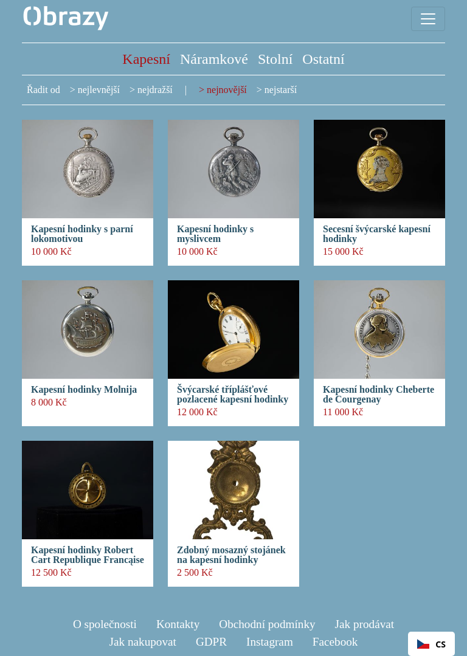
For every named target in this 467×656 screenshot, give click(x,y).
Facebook (335, 641)
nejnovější (227, 90)
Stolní (275, 59)
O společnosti (105, 624)
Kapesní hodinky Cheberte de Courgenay (378, 394)
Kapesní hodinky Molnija (84, 390)
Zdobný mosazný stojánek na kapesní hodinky (231, 555)
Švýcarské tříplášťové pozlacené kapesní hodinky (232, 394)
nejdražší (155, 90)
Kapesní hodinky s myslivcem (215, 234)
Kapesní (146, 59)
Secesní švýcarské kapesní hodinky (377, 234)
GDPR (211, 641)
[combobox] (431, 644)
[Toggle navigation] (428, 19)
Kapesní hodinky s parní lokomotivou (82, 234)
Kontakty (177, 624)
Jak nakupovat (142, 641)
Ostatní (323, 59)
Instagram (269, 641)
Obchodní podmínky (267, 624)
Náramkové (214, 59)
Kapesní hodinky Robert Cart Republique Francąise (87, 555)
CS (431, 644)
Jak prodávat (365, 624)
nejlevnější (99, 90)
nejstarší (281, 90)
